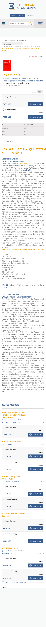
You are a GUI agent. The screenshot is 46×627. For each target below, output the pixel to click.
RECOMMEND (21, 582)
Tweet (4, 587)
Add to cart (37, 104)
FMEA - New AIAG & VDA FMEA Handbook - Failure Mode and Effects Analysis (14, 417)
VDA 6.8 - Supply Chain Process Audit (12, 478)
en (35, 15)
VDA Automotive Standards (12, 46)
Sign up (21, 15)
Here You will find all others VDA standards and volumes (23, 249)
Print (7, 582)
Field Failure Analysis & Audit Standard (13, 514)
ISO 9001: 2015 (26, 163)
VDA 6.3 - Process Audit (11, 442)
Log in (13, 15)
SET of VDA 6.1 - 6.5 (13, 550)
